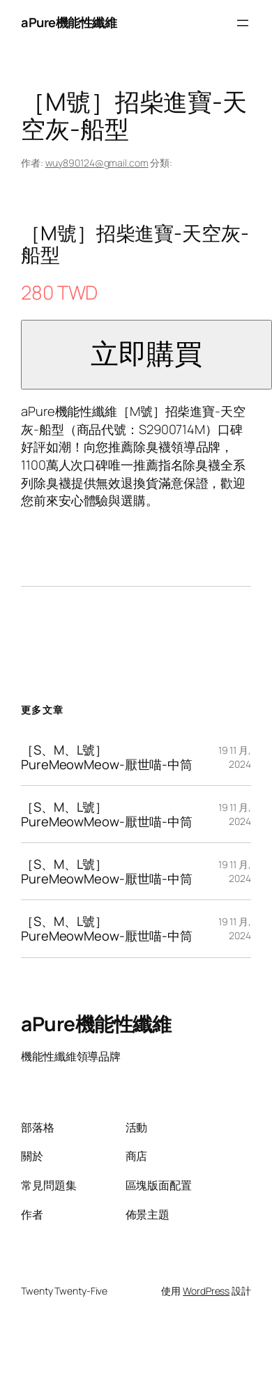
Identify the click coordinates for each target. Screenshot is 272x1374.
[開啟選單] (242, 23)
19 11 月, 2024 (234, 757)
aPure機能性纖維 (68, 22)
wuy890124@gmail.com (97, 162)
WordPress (206, 1290)
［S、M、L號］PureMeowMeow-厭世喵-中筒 (106, 757)
